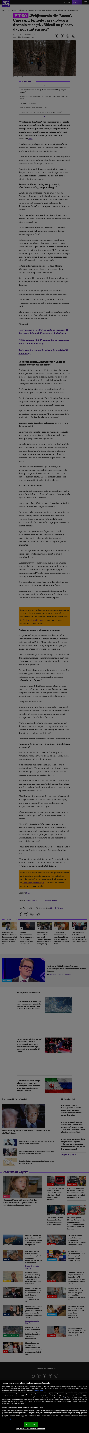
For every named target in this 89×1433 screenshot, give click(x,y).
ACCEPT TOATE (31, 1424)
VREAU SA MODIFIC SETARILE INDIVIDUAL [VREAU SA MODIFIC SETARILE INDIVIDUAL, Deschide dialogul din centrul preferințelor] (30, 1429)
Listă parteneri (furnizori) (9, 1419)
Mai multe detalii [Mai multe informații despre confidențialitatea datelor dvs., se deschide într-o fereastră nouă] (38, 1390)
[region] (44, 1406)
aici (64, 1398)
